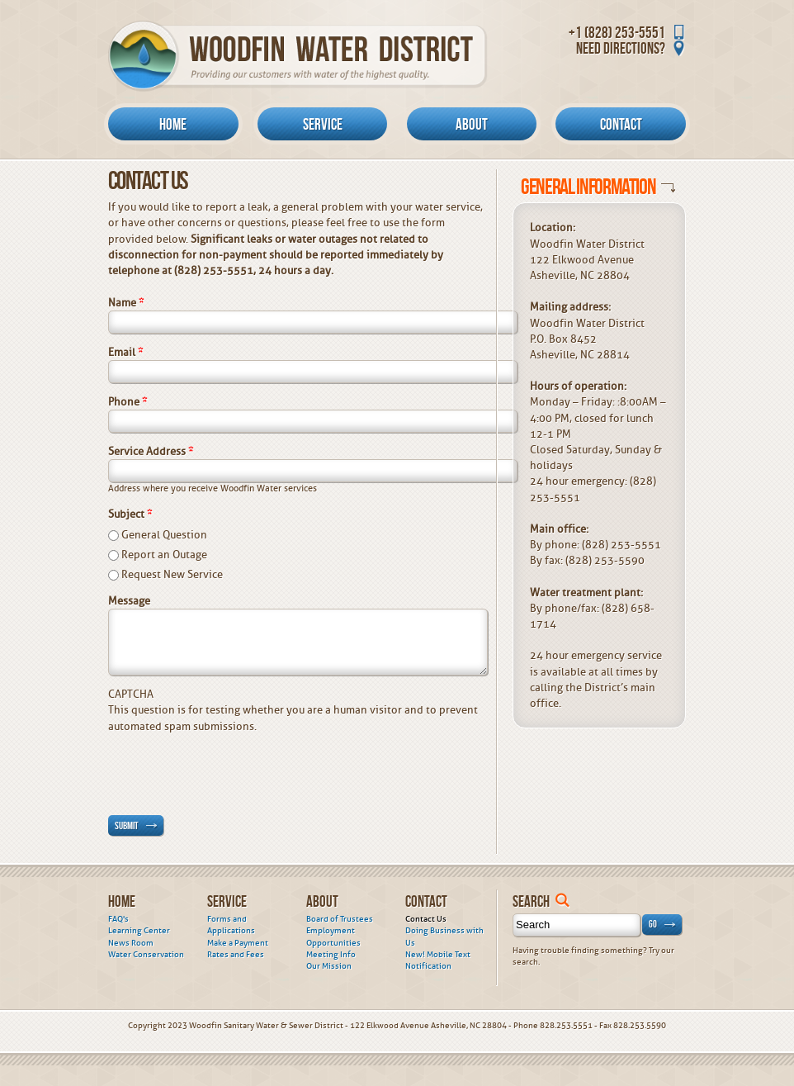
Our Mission (329, 966)
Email (125, 352)
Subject (130, 514)
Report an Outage (164, 554)
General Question (164, 535)
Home (173, 124)
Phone (127, 402)
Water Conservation (146, 955)
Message (129, 601)
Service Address (150, 451)
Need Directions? (620, 48)
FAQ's (118, 919)
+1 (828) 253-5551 (617, 32)
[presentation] (233, 766)
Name (126, 302)
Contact (621, 124)
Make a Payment (237, 943)
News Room (131, 943)
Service (323, 124)
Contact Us (426, 919)
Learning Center (139, 931)
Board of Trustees (339, 919)
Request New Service (172, 574)
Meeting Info (331, 955)
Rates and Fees (235, 955)
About (472, 124)
